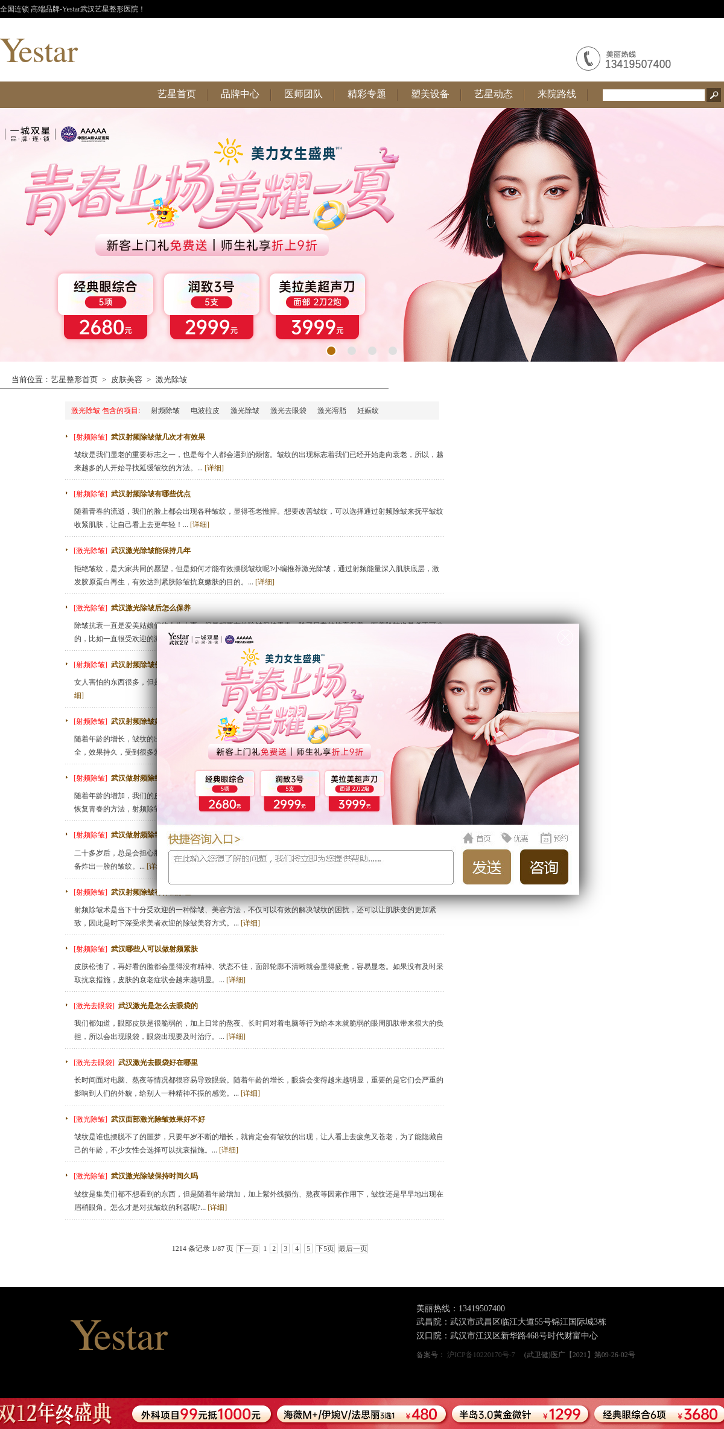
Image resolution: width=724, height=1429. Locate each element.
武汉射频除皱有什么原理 (151, 892)
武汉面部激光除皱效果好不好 (158, 1119)
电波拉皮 (205, 410)
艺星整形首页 (74, 379)
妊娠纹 (368, 410)
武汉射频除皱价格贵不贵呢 (154, 664)
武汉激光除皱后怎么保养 (151, 608)
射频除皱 (165, 410)
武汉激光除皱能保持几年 (151, 550)
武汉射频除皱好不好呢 (147, 721)
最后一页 (352, 1248)
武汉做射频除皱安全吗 (147, 835)
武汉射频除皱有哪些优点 (151, 494)
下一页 (248, 1248)
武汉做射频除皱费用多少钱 (154, 778)
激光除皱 (171, 379)
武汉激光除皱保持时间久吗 (154, 1176)
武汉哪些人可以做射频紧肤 (154, 949)
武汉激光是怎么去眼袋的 (158, 1006)
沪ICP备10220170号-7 (481, 1355)
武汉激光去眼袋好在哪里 (158, 1062)
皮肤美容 (126, 379)
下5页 (325, 1248)
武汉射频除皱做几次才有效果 (158, 437)
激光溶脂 (331, 410)
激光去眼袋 (288, 410)
